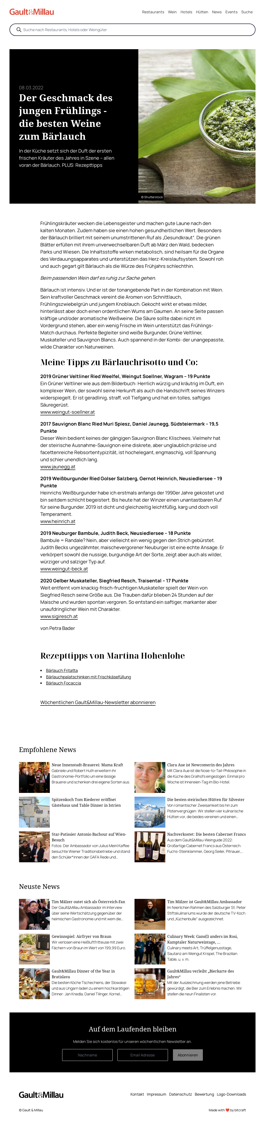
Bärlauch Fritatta (62, 670)
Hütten (202, 11)
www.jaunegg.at (57, 466)
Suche (247, 11)
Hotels (186, 11)
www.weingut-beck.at (64, 569)
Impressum (156, 1094)
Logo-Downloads (231, 1094)
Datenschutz (180, 1094)
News (217, 11)
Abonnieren (188, 1055)
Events (231, 11)
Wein (172, 11)
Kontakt (137, 1094)
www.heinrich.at (57, 521)
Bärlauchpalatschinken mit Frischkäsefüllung (88, 677)
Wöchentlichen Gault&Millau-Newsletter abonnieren (98, 702)
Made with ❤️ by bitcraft (227, 1110)
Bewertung (204, 1094)
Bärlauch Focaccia (63, 683)
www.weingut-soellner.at (67, 412)
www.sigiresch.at (59, 616)
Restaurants (153, 11)
